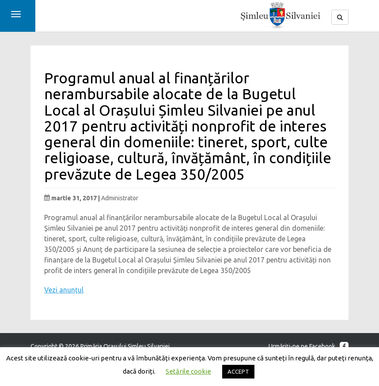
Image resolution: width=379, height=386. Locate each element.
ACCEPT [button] (238, 371)
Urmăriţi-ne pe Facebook (309, 346)
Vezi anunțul (63, 290)
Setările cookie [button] (188, 371)
